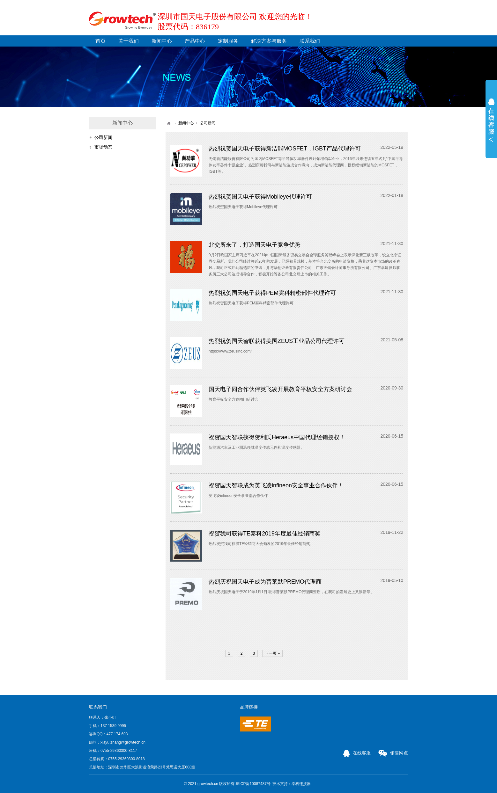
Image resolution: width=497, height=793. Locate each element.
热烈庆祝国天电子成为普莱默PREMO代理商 (265, 581)
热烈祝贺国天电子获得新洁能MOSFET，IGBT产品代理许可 (285, 148)
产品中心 (195, 41)
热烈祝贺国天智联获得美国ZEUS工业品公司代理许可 (277, 341)
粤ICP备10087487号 (252, 784)
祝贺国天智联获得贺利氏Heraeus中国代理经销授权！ (277, 437)
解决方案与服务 (269, 41)
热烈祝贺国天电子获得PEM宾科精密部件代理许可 (272, 293)
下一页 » (272, 653)
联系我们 (310, 41)
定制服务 (228, 41)
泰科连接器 (301, 784)
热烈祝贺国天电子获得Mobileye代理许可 (260, 196)
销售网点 (393, 752)
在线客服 (357, 752)
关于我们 (128, 41)
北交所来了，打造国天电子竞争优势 (254, 245)
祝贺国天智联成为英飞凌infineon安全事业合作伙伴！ (276, 485)
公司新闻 (103, 137)
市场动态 (103, 146)
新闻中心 (162, 41)
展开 (491, 120)
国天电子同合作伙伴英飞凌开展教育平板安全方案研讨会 (280, 389)
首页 (100, 41)
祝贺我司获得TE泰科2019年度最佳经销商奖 (265, 533)
